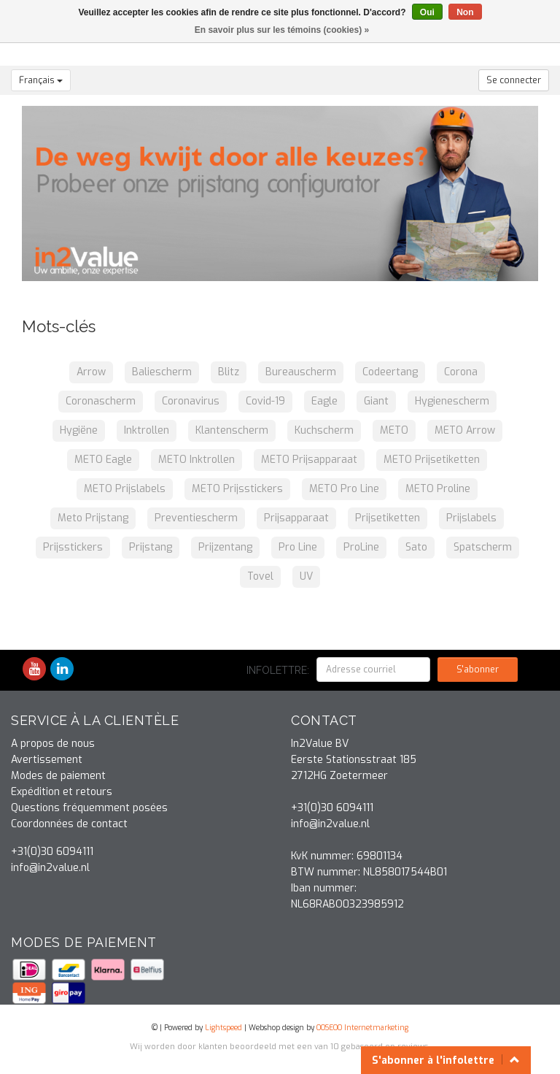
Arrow (91, 372)
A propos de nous (53, 744)
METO (394, 430)
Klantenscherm (231, 430)
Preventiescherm (196, 518)
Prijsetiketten (387, 518)
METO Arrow (465, 430)
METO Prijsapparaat (309, 460)
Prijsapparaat (296, 518)
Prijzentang (225, 547)
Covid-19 (265, 401)
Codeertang (390, 372)
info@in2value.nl (50, 868)
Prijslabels (471, 518)
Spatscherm (483, 547)
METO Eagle (103, 460)
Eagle (324, 401)
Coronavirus (190, 401)
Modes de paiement (58, 776)
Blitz (228, 372)
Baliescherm (162, 372)
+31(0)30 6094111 (52, 852)
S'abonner (477, 669)
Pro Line (298, 547)
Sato (416, 547)
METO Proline (437, 489)
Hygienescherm (452, 401)
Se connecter (513, 80)
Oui (427, 12)
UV (306, 576)
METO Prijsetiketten (432, 460)
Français (41, 80)
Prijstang (150, 547)
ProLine (361, 547)
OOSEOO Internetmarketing (362, 1027)
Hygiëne (79, 430)
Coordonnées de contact (69, 824)
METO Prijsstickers (237, 489)
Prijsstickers (73, 547)
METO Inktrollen (196, 460)
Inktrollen (146, 430)
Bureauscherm (300, 372)
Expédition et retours (61, 792)
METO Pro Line (344, 489)
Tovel (260, 576)
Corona (461, 372)
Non (464, 12)
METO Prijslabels (125, 489)
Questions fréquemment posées (89, 808)
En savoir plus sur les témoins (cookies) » (282, 30)
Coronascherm (101, 401)
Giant (376, 401)
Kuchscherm (324, 430)
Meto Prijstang (93, 518)
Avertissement (46, 760)
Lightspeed (223, 1027)
